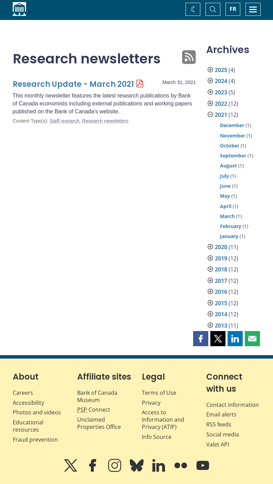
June (225, 186)
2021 (221, 115)
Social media (222, 434)
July (224, 176)
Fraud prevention (35, 439)
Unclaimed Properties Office (99, 423)
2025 (221, 70)
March (227, 216)
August (228, 165)
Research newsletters (105, 121)
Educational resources (28, 426)
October (229, 145)
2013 (221, 325)
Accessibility (28, 402)
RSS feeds (218, 424)
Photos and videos (37, 412)
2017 (221, 281)
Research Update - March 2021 (73, 84)
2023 (221, 92)
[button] (200, 338)
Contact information (232, 405)
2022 (221, 103)
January (229, 236)
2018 (221, 269)
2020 (221, 247)
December (232, 125)
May (225, 196)
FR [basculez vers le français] (233, 9)
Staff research (65, 121)
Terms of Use (159, 393)
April (225, 206)
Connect (93, 409)
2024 (221, 81)
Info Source (156, 437)
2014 (221, 314)
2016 (221, 292)
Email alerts (221, 414)
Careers (23, 393)
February (230, 226)
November (232, 135)
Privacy (151, 402)
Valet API (217, 444)
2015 (221, 303)
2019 (221, 258)
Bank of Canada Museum (97, 396)
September (233, 155)
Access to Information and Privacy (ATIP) (163, 420)
